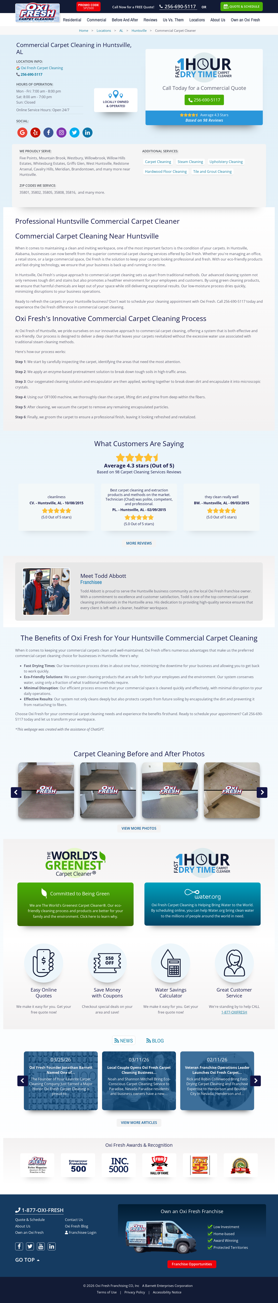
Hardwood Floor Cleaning (166, 171)
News (123, 1040)
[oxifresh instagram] (61, 133)
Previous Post (22, 1081)
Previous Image (16, 792)
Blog (155, 1040)
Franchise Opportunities (192, 1264)
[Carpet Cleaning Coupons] (107, 963)
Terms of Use (107, 1292)
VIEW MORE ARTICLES (139, 1122)
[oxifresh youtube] (41, 1246)
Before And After (125, 20)
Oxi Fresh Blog (76, 1226)
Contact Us (74, 1219)
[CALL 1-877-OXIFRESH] (234, 963)
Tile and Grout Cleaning (212, 171)
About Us (217, 20)
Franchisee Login (80, 1232)
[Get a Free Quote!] (43, 963)
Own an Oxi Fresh (245, 20)
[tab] (124, 1040)
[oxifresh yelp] (35, 133)
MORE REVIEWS (139, 543)
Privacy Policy (134, 1292)
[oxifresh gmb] (22, 133)
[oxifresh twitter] (74, 133)
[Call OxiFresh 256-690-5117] (178, 7)
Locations (197, 20)
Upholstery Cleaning (226, 161)
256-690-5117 (31, 74)
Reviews (150, 20)
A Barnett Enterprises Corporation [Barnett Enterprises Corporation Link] (167, 1285)
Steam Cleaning (190, 161)
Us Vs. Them (173, 20)
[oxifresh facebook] (48, 133)
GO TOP (27, 1259)
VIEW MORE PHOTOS (139, 828)
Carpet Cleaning (158, 161)
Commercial (96, 20)
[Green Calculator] (170, 963)
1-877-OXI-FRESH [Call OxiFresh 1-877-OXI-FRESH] (39, 1210)
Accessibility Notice (167, 1292)
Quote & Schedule (30, 1219)
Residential (72, 20)
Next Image (262, 792)
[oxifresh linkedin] (88, 133)
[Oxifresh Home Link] (37, 11)
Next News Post (255, 1081)
